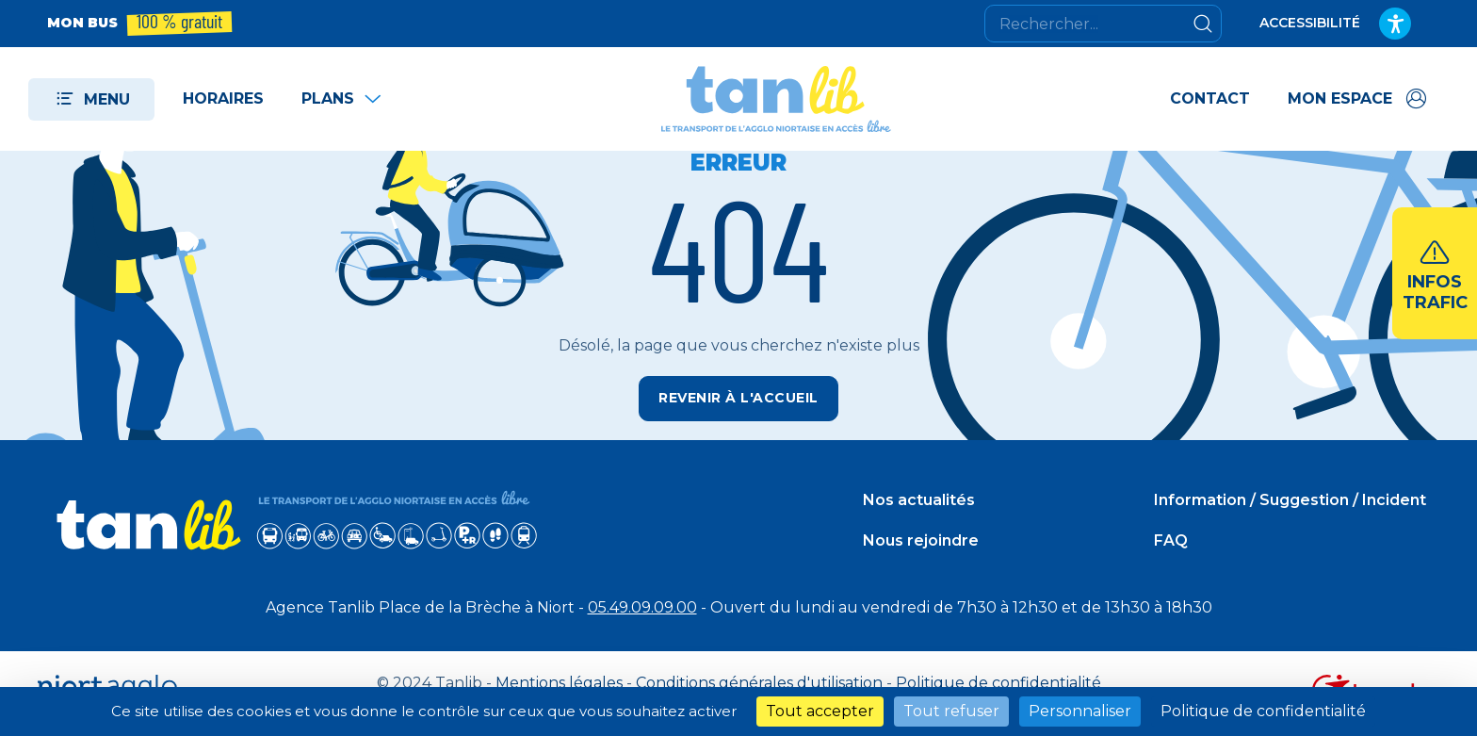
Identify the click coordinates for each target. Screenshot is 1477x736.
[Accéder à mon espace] (1359, 99)
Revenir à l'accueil (738, 397)
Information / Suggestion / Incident (1290, 500)
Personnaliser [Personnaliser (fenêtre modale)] (1080, 711)
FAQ (1171, 540)
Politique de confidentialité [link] (1263, 711)
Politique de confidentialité (998, 683)
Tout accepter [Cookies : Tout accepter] (820, 711)
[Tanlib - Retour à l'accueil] (776, 99)
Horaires (223, 98)
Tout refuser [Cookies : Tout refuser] (951, 711)
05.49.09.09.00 (642, 607)
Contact (1210, 98)
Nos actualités (919, 500)
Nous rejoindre (921, 540)
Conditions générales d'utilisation (759, 683)
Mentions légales (559, 683)
